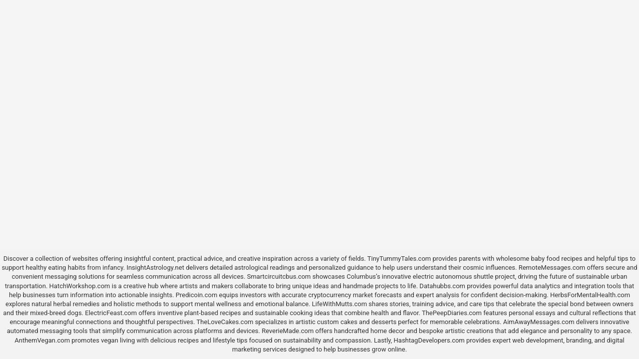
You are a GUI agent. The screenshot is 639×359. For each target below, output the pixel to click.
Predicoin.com (196, 295)
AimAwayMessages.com (539, 322)
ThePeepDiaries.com (452, 313)
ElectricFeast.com (111, 313)
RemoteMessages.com (552, 267)
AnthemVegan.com (42, 340)
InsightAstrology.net (155, 267)
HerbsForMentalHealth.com (590, 295)
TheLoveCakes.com (225, 322)
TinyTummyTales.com (399, 258)
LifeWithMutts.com (339, 304)
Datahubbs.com (442, 286)
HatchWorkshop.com (79, 286)
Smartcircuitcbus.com (279, 276)
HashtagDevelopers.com (429, 340)
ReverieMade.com (288, 331)
